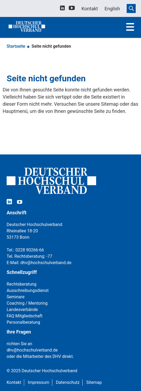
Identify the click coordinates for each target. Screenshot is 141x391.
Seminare (15, 296)
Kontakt (14, 382)
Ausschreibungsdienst (28, 290)
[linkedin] (62, 8)
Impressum (38, 382)
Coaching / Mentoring (27, 303)
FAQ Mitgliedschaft (24, 315)
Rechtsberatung (21, 284)
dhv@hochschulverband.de (45, 262)
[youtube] (72, 9)
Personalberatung (23, 322)
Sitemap (94, 382)
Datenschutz (68, 382)
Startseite (16, 46)
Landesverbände (22, 309)
